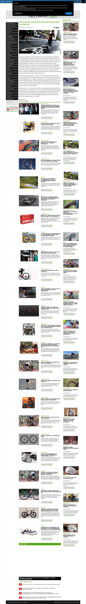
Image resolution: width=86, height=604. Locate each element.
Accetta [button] (68, 13)
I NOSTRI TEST (66, 20)
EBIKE (8, 52)
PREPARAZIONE (10, 81)
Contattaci (77, 602)
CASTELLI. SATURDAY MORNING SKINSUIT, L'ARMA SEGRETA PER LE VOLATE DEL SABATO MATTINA (70, 303)
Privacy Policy (66, 602)
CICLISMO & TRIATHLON (10, 37)
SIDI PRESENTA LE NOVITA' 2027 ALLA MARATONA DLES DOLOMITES (50, 252)
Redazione (61, 602)
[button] (72, 3)
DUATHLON (10, 50)
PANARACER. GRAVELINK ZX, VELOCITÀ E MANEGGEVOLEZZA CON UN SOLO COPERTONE (70, 213)
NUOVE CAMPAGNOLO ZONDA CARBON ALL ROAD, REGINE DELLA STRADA (51, 161)
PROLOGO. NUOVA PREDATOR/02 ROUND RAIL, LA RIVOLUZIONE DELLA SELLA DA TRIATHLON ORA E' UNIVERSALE (50, 198)
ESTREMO (9, 55)
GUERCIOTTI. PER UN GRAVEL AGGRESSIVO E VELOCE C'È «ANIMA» (70, 363)
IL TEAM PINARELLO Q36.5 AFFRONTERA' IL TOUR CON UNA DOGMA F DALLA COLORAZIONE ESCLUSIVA (51, 234)
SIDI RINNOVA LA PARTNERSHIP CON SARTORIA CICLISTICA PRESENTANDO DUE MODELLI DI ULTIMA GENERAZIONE (50, 528)
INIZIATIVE (43, 177)
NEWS (8, 78)
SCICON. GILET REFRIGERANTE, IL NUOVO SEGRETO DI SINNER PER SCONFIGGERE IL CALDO (49, 455)
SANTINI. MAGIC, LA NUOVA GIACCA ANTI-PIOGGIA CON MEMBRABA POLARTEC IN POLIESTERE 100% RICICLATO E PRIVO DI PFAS (41, 597)
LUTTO (8, 70)
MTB (8, 76)
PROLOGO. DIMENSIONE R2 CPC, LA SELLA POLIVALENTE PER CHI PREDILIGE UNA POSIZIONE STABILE (70, 245)
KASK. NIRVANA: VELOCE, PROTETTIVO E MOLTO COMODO (69, 536)
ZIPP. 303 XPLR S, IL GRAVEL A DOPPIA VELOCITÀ (70, 390)
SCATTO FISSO (10, 88)
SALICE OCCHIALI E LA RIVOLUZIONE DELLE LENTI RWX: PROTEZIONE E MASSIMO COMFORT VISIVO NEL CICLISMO (70, 91)
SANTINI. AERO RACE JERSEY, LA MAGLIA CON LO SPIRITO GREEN (70, 271)
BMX (8, 33)
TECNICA (9, 96)
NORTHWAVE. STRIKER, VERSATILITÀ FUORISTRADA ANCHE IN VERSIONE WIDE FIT (51, 491)
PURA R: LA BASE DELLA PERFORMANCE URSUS (50, 436)
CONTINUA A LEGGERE (47, 117)
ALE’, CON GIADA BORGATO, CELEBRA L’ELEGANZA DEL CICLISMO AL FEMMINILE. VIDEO (38, 589)
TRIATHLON (10, 99)
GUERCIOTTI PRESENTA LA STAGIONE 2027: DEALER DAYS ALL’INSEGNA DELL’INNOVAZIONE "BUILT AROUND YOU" (50, 345)
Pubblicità (56, 602)
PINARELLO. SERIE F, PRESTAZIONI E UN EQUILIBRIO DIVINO (70, 448)
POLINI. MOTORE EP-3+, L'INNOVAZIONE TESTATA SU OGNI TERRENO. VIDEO (41, 584)
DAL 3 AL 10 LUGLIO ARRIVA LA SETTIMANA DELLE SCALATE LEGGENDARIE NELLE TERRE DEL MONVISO (48, 180)
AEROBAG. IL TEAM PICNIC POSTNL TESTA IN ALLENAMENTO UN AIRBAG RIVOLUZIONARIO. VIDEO (38, 578)
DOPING (9, 47)
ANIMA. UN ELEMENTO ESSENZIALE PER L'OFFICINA (50, 381)
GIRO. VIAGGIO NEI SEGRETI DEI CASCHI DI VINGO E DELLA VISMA (50, 124)
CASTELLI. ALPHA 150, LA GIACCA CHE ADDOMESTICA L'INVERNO (70, 506)
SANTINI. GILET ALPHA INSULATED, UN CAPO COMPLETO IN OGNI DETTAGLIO (68, 420)
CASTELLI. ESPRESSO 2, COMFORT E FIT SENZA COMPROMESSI (50, 362)
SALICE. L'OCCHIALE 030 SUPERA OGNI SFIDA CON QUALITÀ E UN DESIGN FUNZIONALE (69, 332)
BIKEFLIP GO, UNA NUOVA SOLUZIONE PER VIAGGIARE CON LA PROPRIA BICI (50, 216)
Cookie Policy (71, 602)
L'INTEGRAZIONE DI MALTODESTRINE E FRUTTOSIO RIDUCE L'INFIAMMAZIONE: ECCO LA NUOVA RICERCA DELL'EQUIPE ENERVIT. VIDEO (40, 593)
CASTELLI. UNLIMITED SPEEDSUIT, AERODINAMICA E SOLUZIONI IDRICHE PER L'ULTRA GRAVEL (70, 184)
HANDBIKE (9, 65)
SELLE (8, 91)
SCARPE (9, 86)
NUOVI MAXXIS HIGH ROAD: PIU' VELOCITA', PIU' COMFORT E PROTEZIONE (49, 143)
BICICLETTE (8, 1)
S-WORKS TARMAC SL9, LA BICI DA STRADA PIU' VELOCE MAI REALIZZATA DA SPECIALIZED (50, 308)
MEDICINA (9, 73)
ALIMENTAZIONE (11, 26)
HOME (2, 1)
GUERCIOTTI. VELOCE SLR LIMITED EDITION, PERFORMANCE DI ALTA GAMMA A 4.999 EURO (49, 473)
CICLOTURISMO (10, 40)
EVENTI (8, 58)
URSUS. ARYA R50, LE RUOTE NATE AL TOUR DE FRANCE (50, 418)
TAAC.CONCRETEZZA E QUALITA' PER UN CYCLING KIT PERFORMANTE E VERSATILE (71, 152)
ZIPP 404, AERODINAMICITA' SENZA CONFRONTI (49, 271)
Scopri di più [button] (18, 13)
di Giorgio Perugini (66, 95)
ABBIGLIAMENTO (11, 23)
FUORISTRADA (10, 60)
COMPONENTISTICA (12, 42)
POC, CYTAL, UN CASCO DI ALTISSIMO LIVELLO (69, 478)
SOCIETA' (9, 93)
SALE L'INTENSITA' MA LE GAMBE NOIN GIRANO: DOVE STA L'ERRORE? (50, 399)
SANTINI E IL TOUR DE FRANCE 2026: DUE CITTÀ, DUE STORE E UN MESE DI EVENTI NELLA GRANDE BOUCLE (51, 326)
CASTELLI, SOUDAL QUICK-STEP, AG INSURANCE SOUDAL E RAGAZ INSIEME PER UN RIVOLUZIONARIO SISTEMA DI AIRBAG (50, 106)
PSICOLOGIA (10, 83)
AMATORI (9, 28)
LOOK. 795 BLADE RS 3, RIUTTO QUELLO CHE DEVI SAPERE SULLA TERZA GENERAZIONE (50, 289)
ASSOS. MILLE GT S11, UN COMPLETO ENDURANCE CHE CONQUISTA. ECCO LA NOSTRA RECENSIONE (70, 124)
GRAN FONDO (10, 63)
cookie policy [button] (22, 6)
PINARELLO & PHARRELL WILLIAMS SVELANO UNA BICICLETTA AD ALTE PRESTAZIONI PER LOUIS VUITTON (50, 510)
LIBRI (8, 68)
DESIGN (9, 45)
